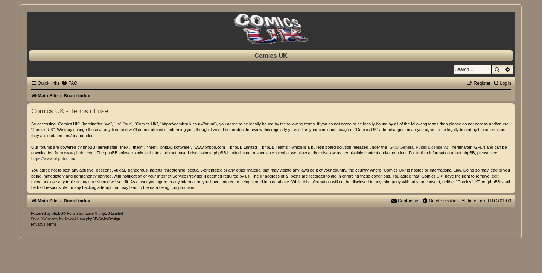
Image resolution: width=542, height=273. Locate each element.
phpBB (57, 213)
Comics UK (271, 55)
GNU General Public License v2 (419, 147)
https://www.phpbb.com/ (53, 158)
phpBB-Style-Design (103, 219)
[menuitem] (69, 83)
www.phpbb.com (79, 153)
